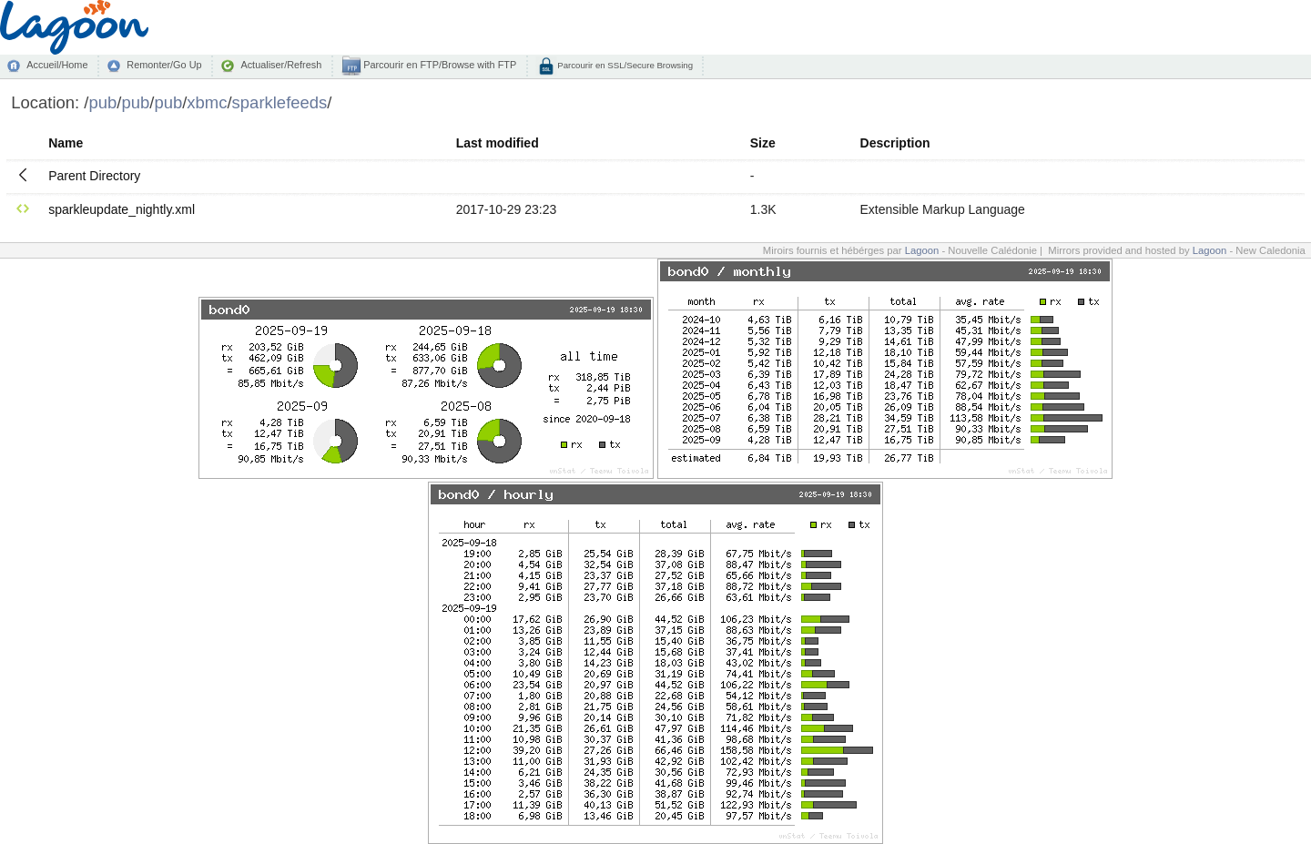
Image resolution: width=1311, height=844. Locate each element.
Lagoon (922, 250)
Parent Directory (94, 175)
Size (763, 143)
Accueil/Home (56, 64)
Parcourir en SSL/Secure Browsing (624, 65)
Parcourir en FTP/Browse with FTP (438, 64)
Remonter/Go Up (164, 64)
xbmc (207, 102)
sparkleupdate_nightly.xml (121, 209)
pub (102, 102)
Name (65, 143)
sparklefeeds (280, 102)
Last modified (497, 143)
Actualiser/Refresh (280, 64)
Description (895, 143)
